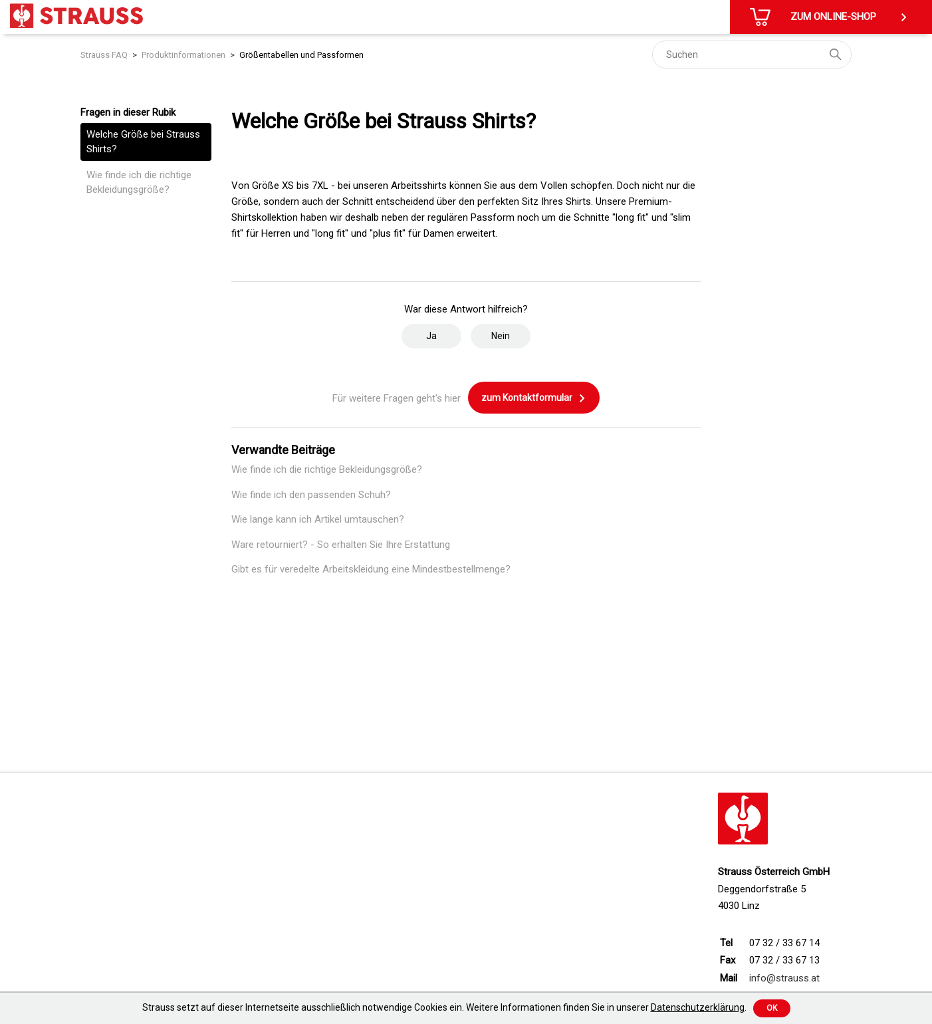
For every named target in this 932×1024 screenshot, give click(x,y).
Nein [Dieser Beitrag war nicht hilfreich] (500, 335)
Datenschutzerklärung (698, 1007)
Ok (771, 1008)
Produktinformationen (183, 55)
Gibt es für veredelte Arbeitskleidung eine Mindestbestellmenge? (371, 569)
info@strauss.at (784, 978)
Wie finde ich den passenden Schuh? (311, 495)
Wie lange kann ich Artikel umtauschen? (317, 519)
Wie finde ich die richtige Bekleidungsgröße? (138, 182)
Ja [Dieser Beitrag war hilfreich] (431, 335)
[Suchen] (752, 54)
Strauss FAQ (104, 55)
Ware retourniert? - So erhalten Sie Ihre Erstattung (340, 545)
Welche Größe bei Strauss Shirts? (143, 142)
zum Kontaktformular (533, 398)
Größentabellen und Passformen (301, 55)
